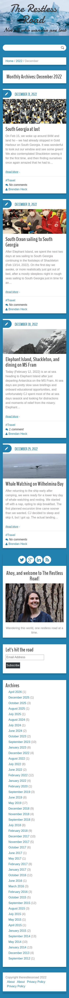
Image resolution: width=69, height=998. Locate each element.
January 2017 (17, 869)
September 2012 (19, 958)
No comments (18, 184)
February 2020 (18, 786)
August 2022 (16, 758)
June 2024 (15, 730)
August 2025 (16, 708)
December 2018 (18, 808)
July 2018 (14, 825)
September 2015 (19, 903)
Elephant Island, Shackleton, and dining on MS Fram (32, 362)
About (11, 981)
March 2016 (16, 886)
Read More (12, 171)
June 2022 (15, 769)
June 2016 (15, 880)
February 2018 (18, 830)
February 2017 (18, 864)
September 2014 (19, 936)
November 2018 (18, 814)
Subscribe (13, 665)
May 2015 (14, 919)
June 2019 (15, 797)
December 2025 (18, 697)
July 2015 (14, 914)
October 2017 (17, 847)
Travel (11, 180)
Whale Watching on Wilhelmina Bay (34, 484)
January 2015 (17, 930)
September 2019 (19, 791)
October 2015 (17, 897)
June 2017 (15, 853)
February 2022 (18, 775)
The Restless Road (33, 14)
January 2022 (17, 780)
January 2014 (17, 947)
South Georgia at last (23, 129)
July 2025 (14, 714)
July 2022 (14, 764)
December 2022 (18, 753)
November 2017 (18, 841)
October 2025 (17, 703)
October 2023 (17, 736)
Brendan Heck (17, 189)
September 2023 (19, 742)
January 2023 (17, 747)
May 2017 (14, 858)
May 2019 (14, 803)
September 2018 (19, 819)
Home (9, 61)
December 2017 (18, 836)
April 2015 (15, 925)
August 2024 (16, 719)
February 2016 (18, 891)
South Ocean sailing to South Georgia (29, 242)
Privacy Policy (36, 981)
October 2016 (17, 875)
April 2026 (15, 692)
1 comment (16, 429)
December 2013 (18, 953)
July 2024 (14, 725)
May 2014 (14, 941)
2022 (19, 61)
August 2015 (16, 908)
